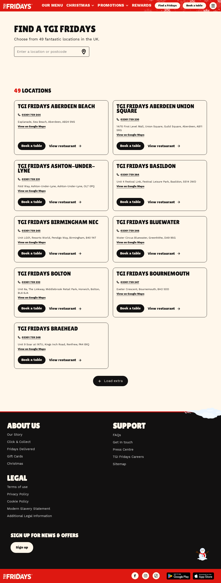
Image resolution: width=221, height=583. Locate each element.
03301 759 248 (31, 337)
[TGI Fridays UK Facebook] (135, 575)
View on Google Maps (32, 126)
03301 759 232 (31, 282)
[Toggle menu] (213, 5)
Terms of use (17, 487)
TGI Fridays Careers (128, 457)
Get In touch (123, 442)
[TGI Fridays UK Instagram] (145, 575)
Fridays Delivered (21, 449)
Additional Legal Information (29, 516)
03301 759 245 (31, 230)
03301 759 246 (130, 230)
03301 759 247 (130, 282)
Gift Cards (15, 456)
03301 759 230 (130, 119)
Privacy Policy (18, 494)
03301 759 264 (130, 174)
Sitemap (119, 464)
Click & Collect (19, 442)
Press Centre (123, 449)
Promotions (113, 5)
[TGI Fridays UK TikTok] (156, 575)
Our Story (14, 435)
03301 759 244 (31, 114)
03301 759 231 (31, 179)
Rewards (141, 5)
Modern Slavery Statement (28, 509)
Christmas (80, 5)
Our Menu (52, 5)
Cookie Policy (18, 501)
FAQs (117, 435)
